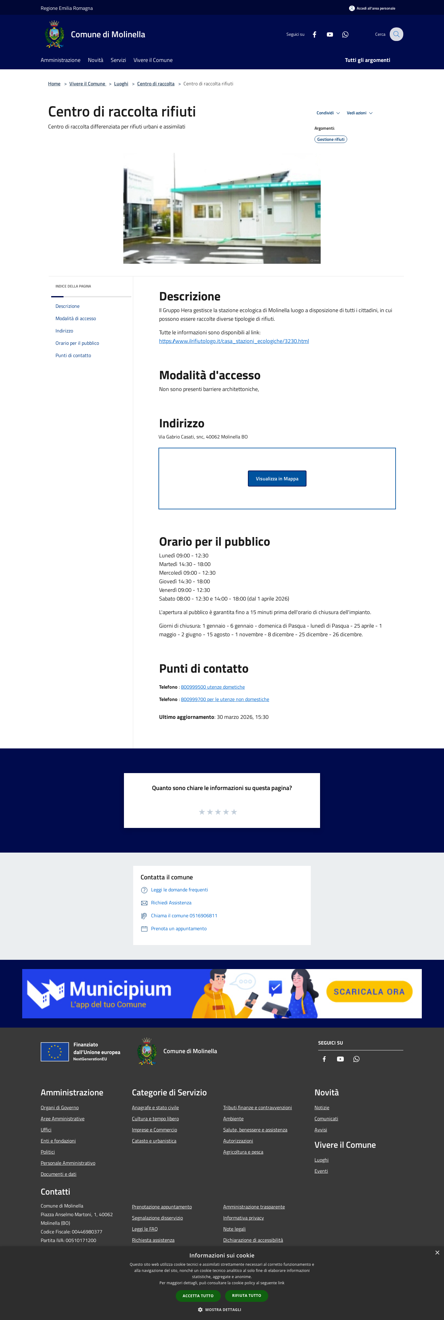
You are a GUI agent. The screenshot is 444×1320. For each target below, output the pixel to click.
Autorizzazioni (238, 1140)
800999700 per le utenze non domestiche (225, 699)
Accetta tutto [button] (198, 1295)
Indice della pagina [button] (73, 286)
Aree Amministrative (62, 1118)
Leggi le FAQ (145, 1228)
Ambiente (233, 1118)
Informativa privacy (243, 1217)
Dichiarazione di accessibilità (253, 1240)
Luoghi (121, 83)
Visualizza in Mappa (277, 478)
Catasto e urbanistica (154, 1140)
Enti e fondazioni (58, 1140)
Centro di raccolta (156, 83)
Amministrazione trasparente (254, 1206)
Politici (48, 1151)
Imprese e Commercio (154, 1129)
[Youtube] (325, 34)
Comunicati (326, 1118)
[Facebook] (310, 34)
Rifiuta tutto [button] (246, 1295)
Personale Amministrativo (68, 1163)
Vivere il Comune (87, 83)
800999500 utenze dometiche (213, 687)
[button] (222, 1309)
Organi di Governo (60, 1107)
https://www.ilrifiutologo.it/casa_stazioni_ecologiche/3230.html (234, 341)
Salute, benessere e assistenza (255, 1129)
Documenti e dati (58, 1174)
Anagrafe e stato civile (155, 1107)
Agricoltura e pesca (243, 1151)
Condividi (329, 113)
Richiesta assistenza (153, 1240)
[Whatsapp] (341, 34)
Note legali (234, 1228)
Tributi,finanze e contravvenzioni (257, 1107)
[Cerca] (395, 34)
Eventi (321, 1171)
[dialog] (222, 1283)
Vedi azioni (361, 113)
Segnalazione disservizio (157, 1217)
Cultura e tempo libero (155, 1118)
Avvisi (320, 1129)
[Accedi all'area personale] (372, 8)
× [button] (437, 1253)
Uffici (46, 1129)
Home (54, 83)
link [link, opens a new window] (281, 1282)
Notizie (321, 1107)
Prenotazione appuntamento (162, 1206)
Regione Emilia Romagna (67, 8)
